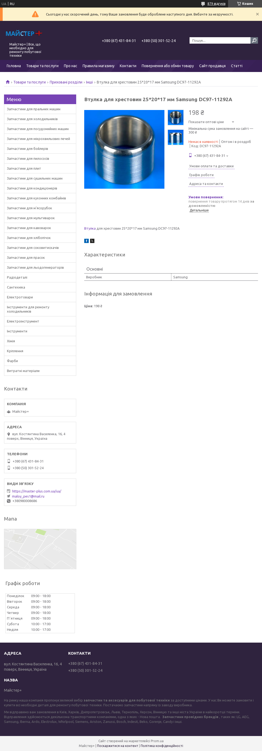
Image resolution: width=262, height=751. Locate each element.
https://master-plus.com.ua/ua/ (36, 491)
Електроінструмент (23, 321)
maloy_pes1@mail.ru (28, 496)
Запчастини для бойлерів (27, 148)
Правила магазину (98, 66)
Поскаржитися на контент (117, 746)
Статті (236, 66)
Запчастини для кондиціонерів (32, 188)
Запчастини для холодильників (32, 119)
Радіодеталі (17, 277)
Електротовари (20, 297)
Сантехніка (16, 287)
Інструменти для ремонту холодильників (28, 309)
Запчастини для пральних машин (33, 109)
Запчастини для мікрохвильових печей (38, 139)
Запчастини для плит (24, 168)
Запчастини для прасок (26, 257)
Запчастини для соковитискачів (33, 247)
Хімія (11, 341)
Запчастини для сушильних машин (35, 178)
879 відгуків (216, 3)
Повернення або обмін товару (168, 66)
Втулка (90, 228)
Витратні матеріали (23, 371)
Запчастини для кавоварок (29, 228)
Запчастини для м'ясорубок (29, 208)
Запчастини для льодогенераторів (35, 267)
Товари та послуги (42, 66)
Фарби (12, 361)
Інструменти (17, 331)
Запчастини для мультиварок (31, 218)
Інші (89, 82)
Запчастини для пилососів (28, 158)
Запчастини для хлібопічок (29, 238)
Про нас (70, 66)
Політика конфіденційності (162, 746)
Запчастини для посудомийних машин (38, 129)
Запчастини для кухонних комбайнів (36, 198)
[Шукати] (254, 40)
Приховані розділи (66, 82)
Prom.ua (157, 741)
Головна (14, 66)
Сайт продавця (212, 66)
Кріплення (15, 351)
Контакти (128, 66)
